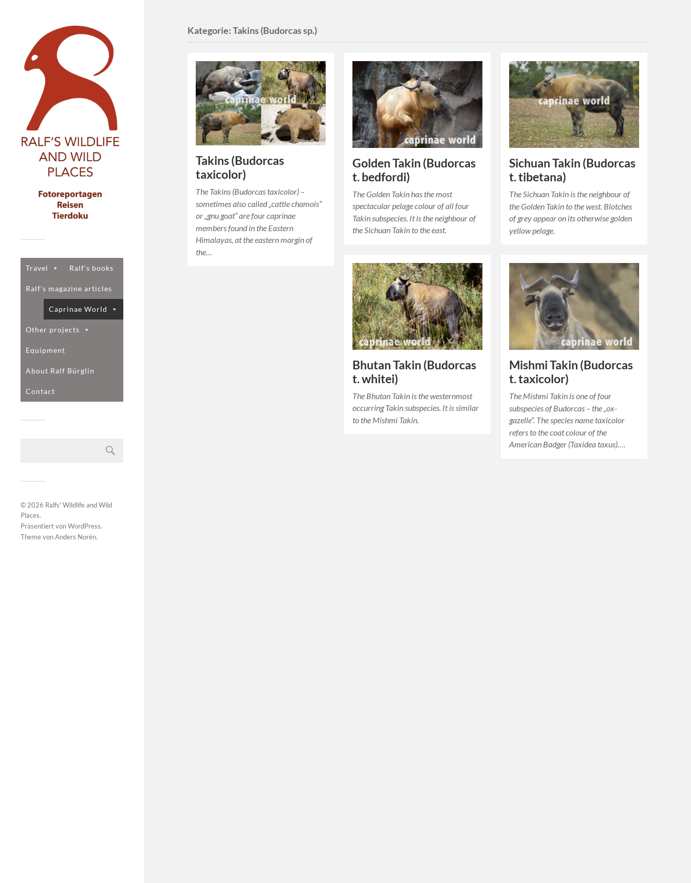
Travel (42, 268)
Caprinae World (83, 309)
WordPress (84, 526)
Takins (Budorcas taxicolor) (240, 167)
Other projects (58, 329)
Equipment (45, 350)
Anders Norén (75, 537)
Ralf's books (91, 268)
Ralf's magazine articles (69, 288)
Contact (40, 391)
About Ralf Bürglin (60, 370)
